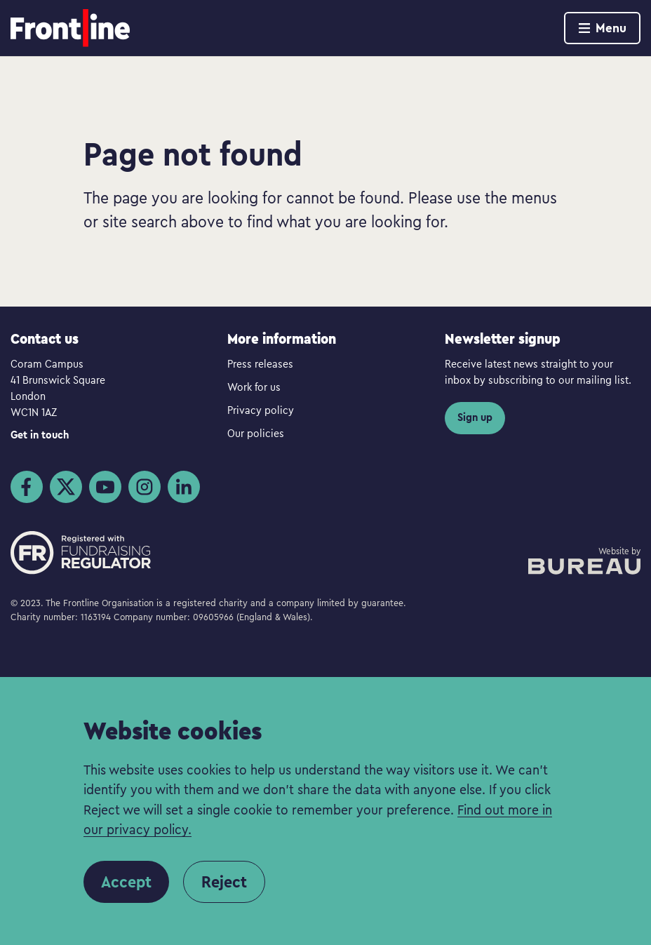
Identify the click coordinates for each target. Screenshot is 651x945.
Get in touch (40, 435)
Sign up (474, 417)
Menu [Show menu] (602, 27)
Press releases (260, 363)
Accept (126, 882)
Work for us (254, 387)
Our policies (255, 433)
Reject (224, 882)
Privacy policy (260, 410)
